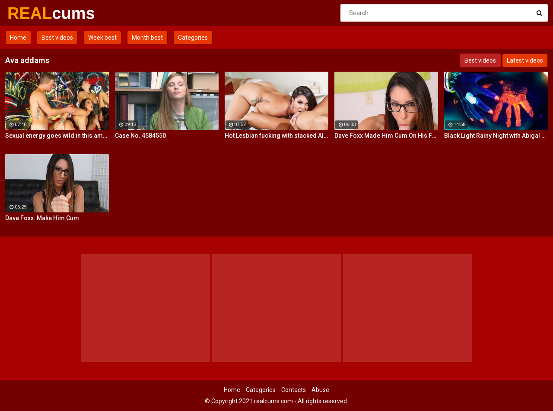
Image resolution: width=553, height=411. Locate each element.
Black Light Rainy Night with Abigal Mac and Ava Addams (496, 135)
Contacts (293, 389)
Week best (102, 37)
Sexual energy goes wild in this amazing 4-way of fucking (57, 135)
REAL (30, 13)
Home (18, 37)
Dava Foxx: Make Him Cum (42, 218)
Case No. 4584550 (140, 135)
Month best (147, 37)
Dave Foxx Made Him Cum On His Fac (386, 135)
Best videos (57, 37)
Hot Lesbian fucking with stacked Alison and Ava (276, 135)
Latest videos (525, 60)
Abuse (320, 389)
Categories (193, 37)
